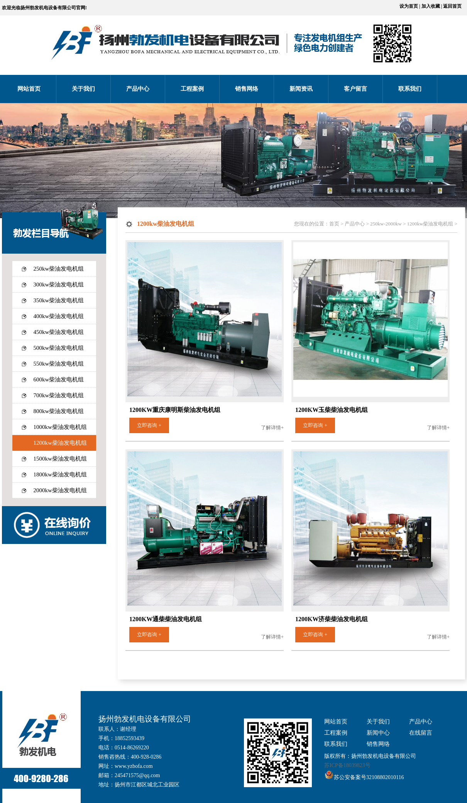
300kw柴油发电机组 (59, 284)
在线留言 (420, 733)
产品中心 (137, 89)
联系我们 (409, 89)
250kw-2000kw (386, 224)
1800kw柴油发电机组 (60, 474)
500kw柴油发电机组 (59, 348)
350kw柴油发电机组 (59, 300)
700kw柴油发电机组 (59, 395)
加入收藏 (430, 6)
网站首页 (29, 89)
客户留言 (355, 89)
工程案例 (192, 89)
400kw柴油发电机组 (59, 316)
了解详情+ (272, 427)
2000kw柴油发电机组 (60, 490)
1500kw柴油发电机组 (60, 459)
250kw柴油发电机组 (59, 269)
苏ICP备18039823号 (347, 765)
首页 (334, 224)
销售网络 (246, 89)
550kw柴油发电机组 (59, 364)
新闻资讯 (301, 89)
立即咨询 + (149, 425)
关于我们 (83, 89)
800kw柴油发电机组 (59, 411)
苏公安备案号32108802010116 (369, 777)
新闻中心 (378, 733)
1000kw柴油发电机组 (60, 427)
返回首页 (452, 6)
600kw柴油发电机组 (59, 379)
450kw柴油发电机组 (59, 332)
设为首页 (408, 6)
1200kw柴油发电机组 (60, 443)
